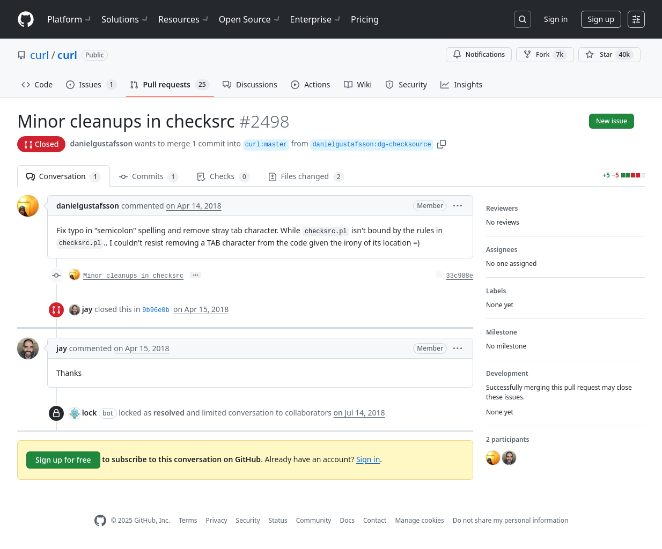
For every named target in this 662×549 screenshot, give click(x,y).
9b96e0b (155, 310)
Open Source (250, 19)
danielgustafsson (101, 143)
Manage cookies (419, 520)
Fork (545, 54)
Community (314, 520)
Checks (223, 176)
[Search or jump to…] (522, 19)
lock (89, 412)
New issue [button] (611, 120)
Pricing (365, 19)
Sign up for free (63, 460)
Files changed (306, 176)
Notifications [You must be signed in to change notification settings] (479, 54)
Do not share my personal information (511, 520)
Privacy (216, 520)
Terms (188, 520)
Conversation (63, 176)
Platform (70, 19)
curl (39, 55)
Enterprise (316, 19)
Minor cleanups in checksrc (133, 276)
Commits (149, 176)
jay (87, 309)
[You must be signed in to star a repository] (609, 54)
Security (248, 520)
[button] (441, 143)
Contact (374, 520)
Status (278, 520)
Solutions (125, 19)
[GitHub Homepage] (100, 521)
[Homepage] (25, 19)
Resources (184, 19)
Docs (347, 520)
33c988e (459, 276)
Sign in (556, 19)
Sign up (601, 19)
